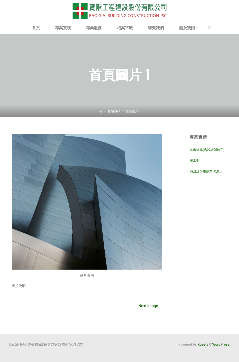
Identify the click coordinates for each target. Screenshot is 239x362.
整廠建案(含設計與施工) (208, 150)
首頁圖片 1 (114, 111)
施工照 (195, 160)
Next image (150, 306)
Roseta (202, 344)
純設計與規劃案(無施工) (208, 171)
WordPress (220, 344)
